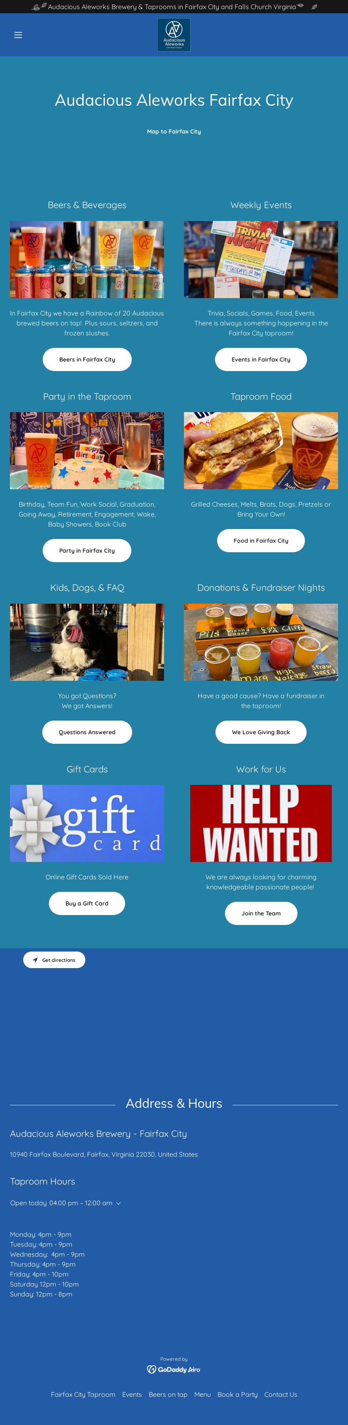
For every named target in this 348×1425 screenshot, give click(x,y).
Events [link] (132, 1394)
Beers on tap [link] (168, 1394)
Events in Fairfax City (261, 359)
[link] (174, 34)
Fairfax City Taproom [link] (83, 1394)
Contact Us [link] (280, 1394)
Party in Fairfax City (87, 550)
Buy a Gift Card (87, 903)
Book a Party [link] (238, 1394)
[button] (34, 35)
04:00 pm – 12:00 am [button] (81, 1203)
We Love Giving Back (261, 732)
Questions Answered (87, 732)
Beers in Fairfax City (87, 359)
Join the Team (261, 913)
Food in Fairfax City (261, 540)
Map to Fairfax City (174, 131)
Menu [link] (202, 1394)
